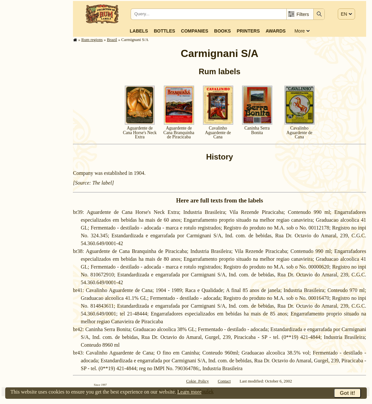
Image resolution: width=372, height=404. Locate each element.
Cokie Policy (197, 381)
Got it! (347, 393)
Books (222, 31)
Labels (139, 31)
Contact (224, 381)
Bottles (164, 31)
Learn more (189, 392)
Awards (275, 31)
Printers (248, 31)
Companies (194, 31)
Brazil (112, 39)
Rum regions (92, 39)
